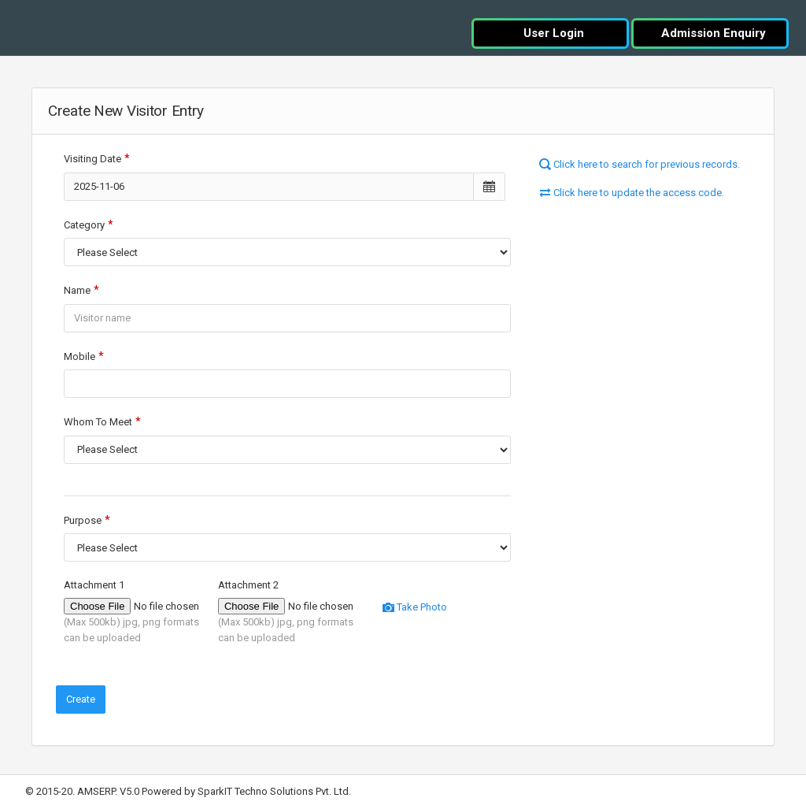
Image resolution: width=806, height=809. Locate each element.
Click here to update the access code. (631, 193)
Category (84, 225)
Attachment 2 (248, 585)
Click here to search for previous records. (639, 164)
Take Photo (415, 607)
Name (77, 290)
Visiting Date (92, 159)
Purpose (83, 520)
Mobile (79, 356)
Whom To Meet (98, 422)
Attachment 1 (94, 585)
